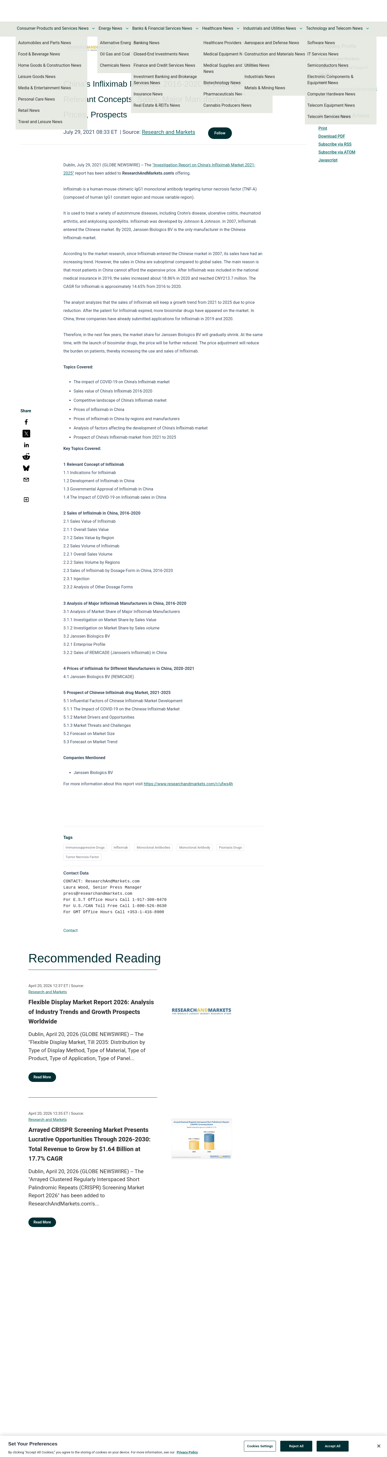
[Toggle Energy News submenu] (127, 28)
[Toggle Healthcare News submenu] (238, 28)
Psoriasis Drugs (230, 847)
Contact (70, 930)
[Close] (378, 1448)
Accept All (332, 1448)
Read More (42, 1077)
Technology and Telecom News (334, 28)
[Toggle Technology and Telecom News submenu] (367, 28)
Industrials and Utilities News (269, 28)
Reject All (296, 1448)
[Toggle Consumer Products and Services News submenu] (93, 28)
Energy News (110, 28)
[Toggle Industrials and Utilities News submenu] (301, 28)
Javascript (327, 160)
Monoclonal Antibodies (153, 847)
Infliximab (121, 847)
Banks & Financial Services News (162, 28)
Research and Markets (168, 132)
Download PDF (331, 136)
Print (322, 128)
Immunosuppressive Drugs (85, 847)
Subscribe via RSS (335, 144)
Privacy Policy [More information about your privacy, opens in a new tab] (187, 1454)
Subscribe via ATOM (336, 152)
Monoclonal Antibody (194, 847)
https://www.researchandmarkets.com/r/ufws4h (188, 783)
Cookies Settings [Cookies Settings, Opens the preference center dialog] (260, 1448)
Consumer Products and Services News (53, 28)
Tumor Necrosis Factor (82, 857)
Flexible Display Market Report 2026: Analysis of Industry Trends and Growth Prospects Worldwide (91, 1012)
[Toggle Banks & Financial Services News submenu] (197, 28)
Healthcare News (217, 28)
